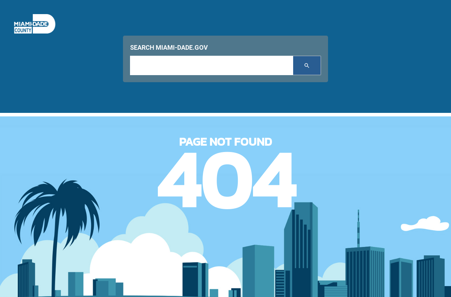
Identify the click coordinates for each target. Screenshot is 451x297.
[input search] (211, 65)
